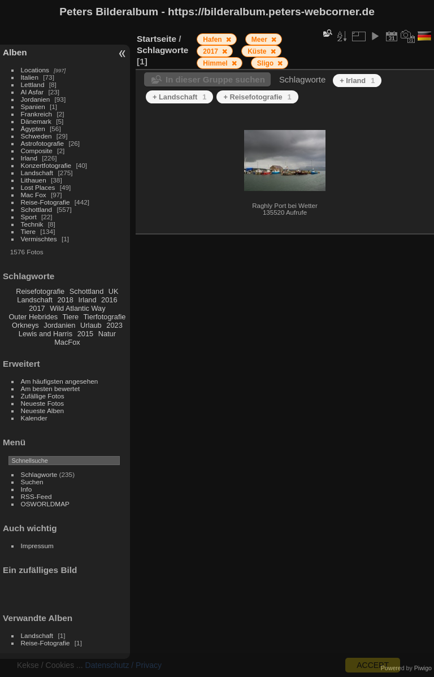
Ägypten (33, 128)
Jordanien (35, 99)
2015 (85, 333)
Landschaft (37, 172)
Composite (37, 150)
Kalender (34, 418)
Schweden (36, 136)
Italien (29, 77)
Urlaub (91, 325)
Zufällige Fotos (42, 396)
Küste (258, 51)
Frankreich (37, 114)
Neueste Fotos (42, 403)
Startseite (156, 39)
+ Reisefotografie (257, 97)
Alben (15, 52)
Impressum (37, 545)
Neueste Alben (42, 410)
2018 (65, 300)
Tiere (28, 231)
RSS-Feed (36, 496)
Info (26, 489)
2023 (114, 325)
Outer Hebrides (33, 317)
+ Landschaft (179, 97)
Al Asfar (32, 92)
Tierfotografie (105, 317)
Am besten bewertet (50, 388)
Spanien (33, 106)
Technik (32, 224)
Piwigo (423, 668)
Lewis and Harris (45, 333)
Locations (35, 69)
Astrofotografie (42, 143)
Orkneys (25, 325)
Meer (260, 40)
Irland (29, 158)
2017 (37, 308)
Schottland (37, 209)
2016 (109, 300)
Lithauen (33, 180)
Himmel (216, 63)
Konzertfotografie (46, 165)
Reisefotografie (40, 291)
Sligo (266, 63)
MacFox (67, 342)
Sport (29, 216)
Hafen (213, 40)
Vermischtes (39, 238)
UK (113, 291)
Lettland (33, 84)
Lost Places (38, 187)
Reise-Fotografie (45, 202)
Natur (107, 333)
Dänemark (36, 121)
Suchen (32, 481)
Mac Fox (33, 194)
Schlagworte (39, 474)
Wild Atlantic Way (77, 308)
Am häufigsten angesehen (59, 381)
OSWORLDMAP (45, 503)
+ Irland (357, 80)
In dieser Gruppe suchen (215, 79)
